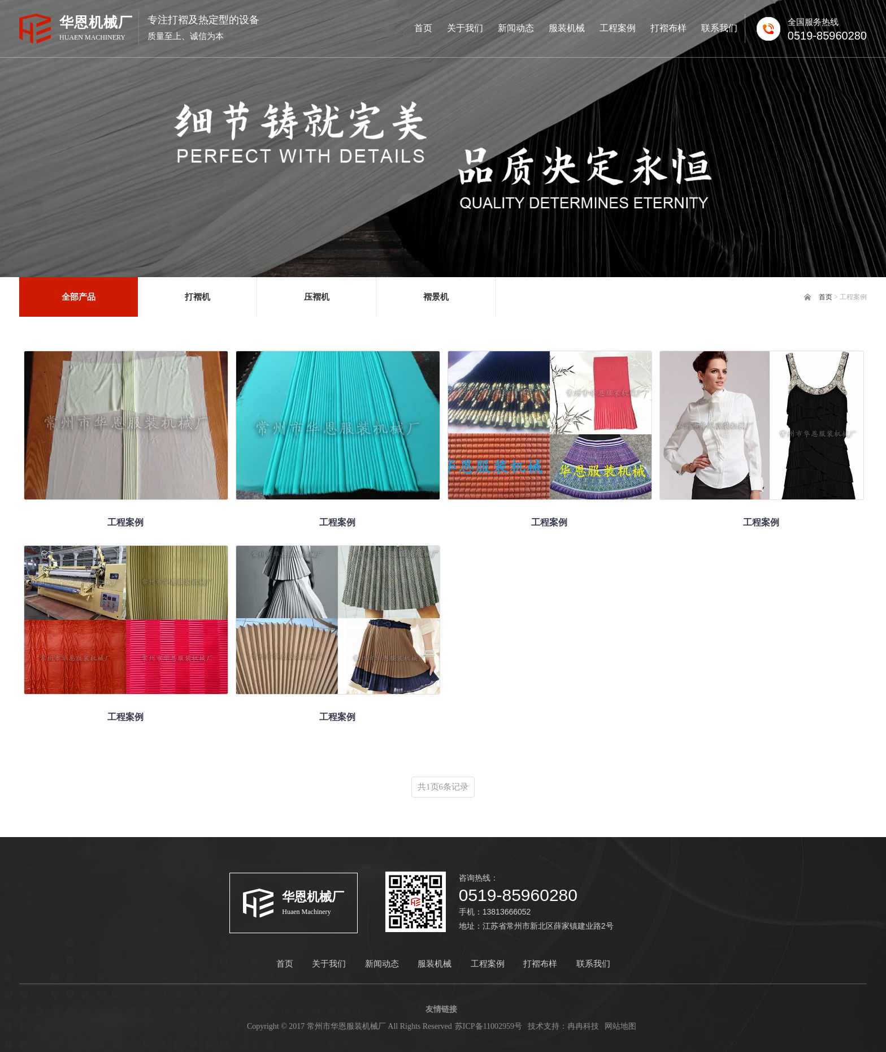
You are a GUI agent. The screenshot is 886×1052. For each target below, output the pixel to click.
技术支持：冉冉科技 (563, 1026)
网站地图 (620, 1026)
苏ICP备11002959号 (488, 1026)
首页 (825, 297)
